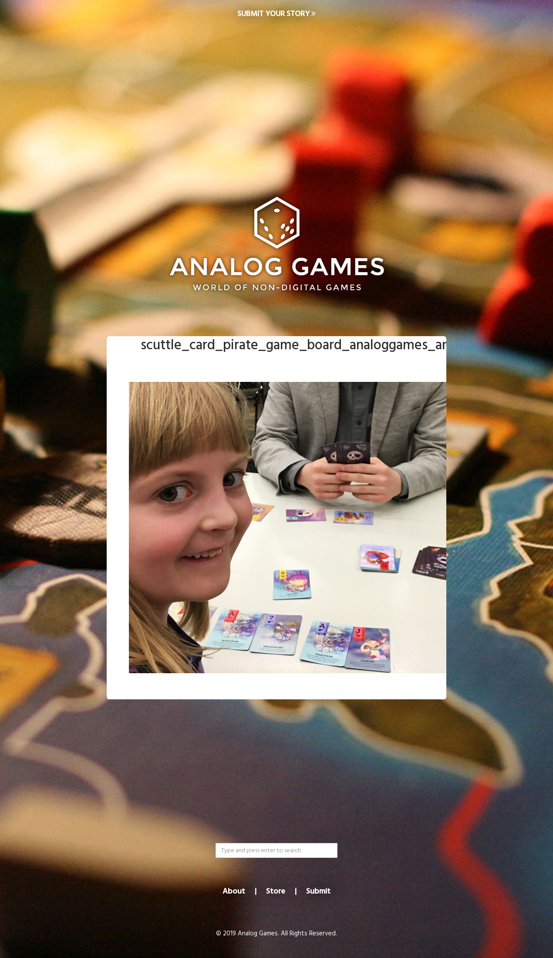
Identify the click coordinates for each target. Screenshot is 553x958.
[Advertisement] (276, 98)
